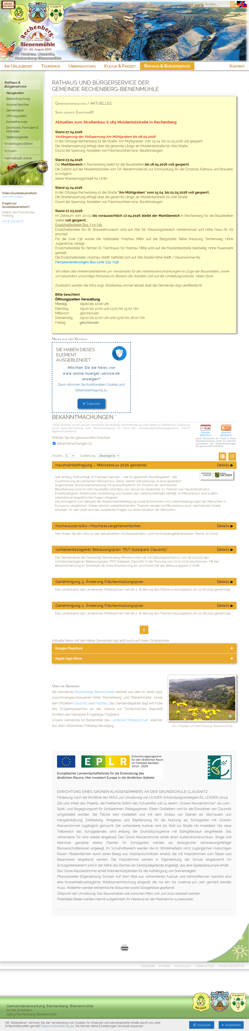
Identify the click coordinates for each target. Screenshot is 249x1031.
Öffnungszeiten (16, 116)
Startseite (148, 966)
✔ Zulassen (91, 404)
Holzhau (101, 703)
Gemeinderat (15, 110)
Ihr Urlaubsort (18, 65)
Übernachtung (82, 65)
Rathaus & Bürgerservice (15, 84)
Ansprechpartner (17, 104)
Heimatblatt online (18, 158)
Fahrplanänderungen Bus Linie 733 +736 (87, 262)
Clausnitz (80, 703)
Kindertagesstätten (18, 144)
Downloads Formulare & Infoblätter (22, 129)
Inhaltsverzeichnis (231, 966)
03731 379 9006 (12, 221)
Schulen (10, 151)
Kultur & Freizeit (120, 65)
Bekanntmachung (18, 98)
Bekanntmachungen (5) (72, 443)
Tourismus (50, 65)
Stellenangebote (17, 137)
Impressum (183, 966)
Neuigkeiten (14, 93)
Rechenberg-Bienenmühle (94, 692)
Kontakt (164, 966)
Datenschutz (204, 966)
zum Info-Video (12, 196)
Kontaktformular (17, 121)
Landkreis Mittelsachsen (129, 720)
